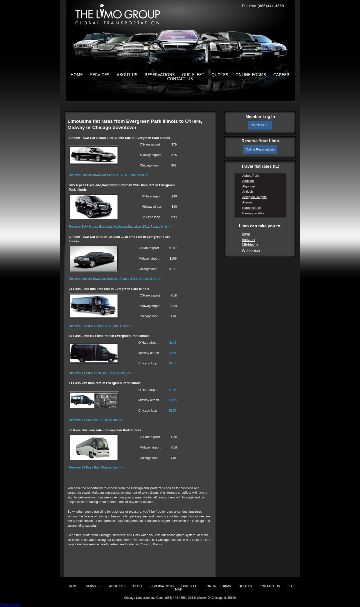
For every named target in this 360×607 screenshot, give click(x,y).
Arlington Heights (254, 197)
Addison (248, 181)
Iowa (246, 234)
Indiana (248, 240)
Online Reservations (260, 149)
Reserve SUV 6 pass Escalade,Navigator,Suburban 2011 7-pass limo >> (120, 226)
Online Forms (251, 74)
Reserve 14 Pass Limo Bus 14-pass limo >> (100, 373)
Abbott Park (250, 175)
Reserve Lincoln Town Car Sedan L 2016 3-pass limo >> (108, 175)
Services (100, 74)
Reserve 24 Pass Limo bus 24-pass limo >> (100, 326)
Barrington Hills (253, 213)
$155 (172, 363)
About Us (127, 74)
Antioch (247, 191)
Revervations (162, 586)
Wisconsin (251, 250)
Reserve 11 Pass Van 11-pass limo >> (96, 420)
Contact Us (180, 78)
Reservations (159, 74)
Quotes (220, 74)
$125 (172, 390)
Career (281, 74)
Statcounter (10, 605)
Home (76, 74)
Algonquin (249, 186)
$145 (172, 342)
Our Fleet (193, 74)
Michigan (250, 245)
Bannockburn (251, 208)
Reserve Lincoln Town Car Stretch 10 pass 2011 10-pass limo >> (115, 279)
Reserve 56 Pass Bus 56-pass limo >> (96, 467)
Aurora (247, 202)
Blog (137, 586)
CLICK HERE (260, 125)
